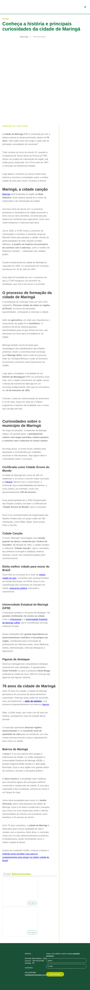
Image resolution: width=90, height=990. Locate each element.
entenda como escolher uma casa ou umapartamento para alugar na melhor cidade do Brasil (25, 857)
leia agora (32, 903)
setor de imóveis (33, 701)
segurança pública (18, 588)
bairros (45, 704)
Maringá (6, 194)
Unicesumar (15, 619)
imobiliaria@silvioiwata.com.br (36, 975)
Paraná (8, 482)
